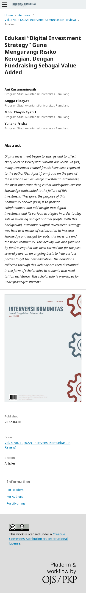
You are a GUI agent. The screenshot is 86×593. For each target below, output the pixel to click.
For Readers (15, 490)
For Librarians (16, 503)
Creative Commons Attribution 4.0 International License (38, 538)
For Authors (15, 496)
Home (9, 15)
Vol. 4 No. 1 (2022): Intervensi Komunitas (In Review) (40, 20)
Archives (24, 15)
